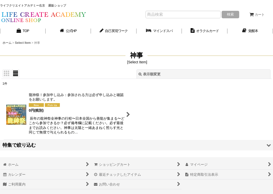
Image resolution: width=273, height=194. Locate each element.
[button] (136, 145)
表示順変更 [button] (150, 74)
